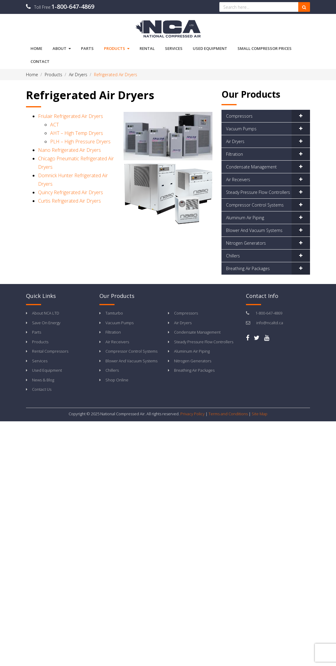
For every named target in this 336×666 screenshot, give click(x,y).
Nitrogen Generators (246, 243)
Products (116, 49)
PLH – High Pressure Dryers (80, 141)
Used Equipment (47, 370)
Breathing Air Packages (248, 268)
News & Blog (43, 380)
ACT (54, 124)
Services (39, 361)
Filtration (234, 154)
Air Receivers (238, 179)
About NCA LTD (45, 313)
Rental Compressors (50, 351)
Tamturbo (114, 313)
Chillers (233, 256)
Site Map (259, 413)
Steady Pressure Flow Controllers (258, 192)
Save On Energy (46, 322)
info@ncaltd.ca (269, 322)
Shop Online (116, 380)
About (62, 49)
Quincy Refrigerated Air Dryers (70, 192)
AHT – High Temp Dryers (76, 133)
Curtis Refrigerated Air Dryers (69, 201)
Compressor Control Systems (255, 205)
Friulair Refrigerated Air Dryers (70, 116)
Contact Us (41, 389)
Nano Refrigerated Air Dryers (69, 150)
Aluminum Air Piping (245, 217)
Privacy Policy (192, 413)
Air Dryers (235, 141)
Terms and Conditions (228, 413)
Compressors (239, 116)
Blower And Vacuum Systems (254, 230)
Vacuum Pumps (241, 129)
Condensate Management (251, 167)
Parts (36, 332)
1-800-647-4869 (72, 6)
